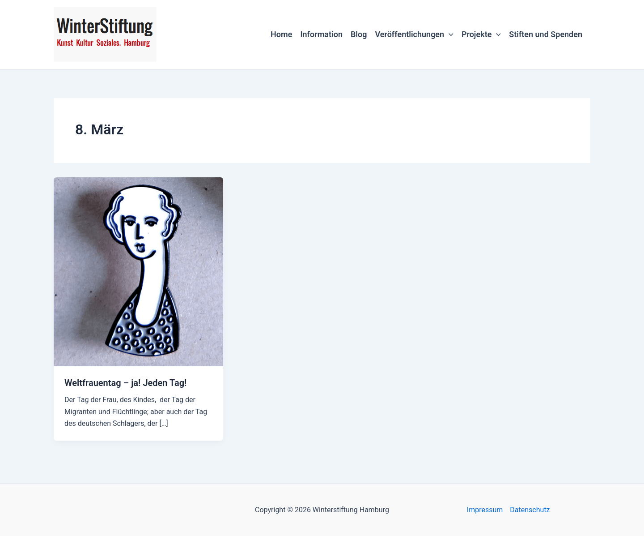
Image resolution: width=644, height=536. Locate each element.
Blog (359, 34)
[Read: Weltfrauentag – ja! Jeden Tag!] (138, 271)
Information (321, 34)
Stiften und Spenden (545, 34)
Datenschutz (530, 510)
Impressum (485, 510)
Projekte (481, 34)
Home (281, 34)
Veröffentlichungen (414, 34)
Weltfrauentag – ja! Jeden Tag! (125, 382)
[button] (448, 34)
